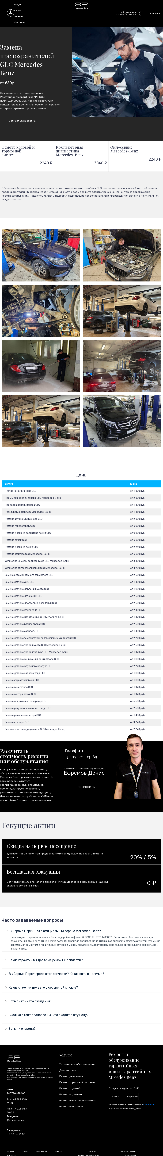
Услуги (18, 4)
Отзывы (18, 16)
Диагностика (67, 1070)
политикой (148, 1104)
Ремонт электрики (71, 1106)
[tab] (81, 931)
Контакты (19, 22)
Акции (17, 10)
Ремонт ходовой (69, 1088)
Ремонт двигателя (71, 1076)
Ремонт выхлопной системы (77, 1100)
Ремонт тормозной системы (77, 1082)
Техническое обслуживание (77, 1064)
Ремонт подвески (70, 1094)
